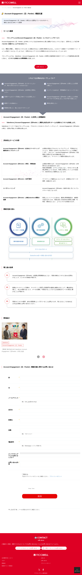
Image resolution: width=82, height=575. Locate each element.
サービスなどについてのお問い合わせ (28, 548)
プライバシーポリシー (46, 563)
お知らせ (43, 557)
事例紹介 (4, 563)
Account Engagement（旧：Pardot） (12, 345)
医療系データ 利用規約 (7, 565)
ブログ (3, 560)
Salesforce (5, 342)
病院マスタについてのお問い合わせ (53, 548)
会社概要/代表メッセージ (7, 557)
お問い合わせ (40, 67)
